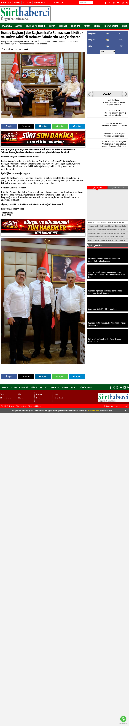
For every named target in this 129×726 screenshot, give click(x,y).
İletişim (27, 2)
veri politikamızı (93, 411)
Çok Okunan (97, 187)
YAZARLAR (107, 94)
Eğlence (63, 26)
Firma (87, 26)
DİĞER (124, 26)
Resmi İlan (39, 2)
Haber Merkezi (18, 209)
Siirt (6, 49)
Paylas (9, 126)
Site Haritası (21, 406)
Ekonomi (75, 26)
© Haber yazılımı (116, 406)
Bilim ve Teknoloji (35, 26)
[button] (90, 94)
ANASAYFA (7, 26)
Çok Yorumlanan (118, 187)
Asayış (18, 26)
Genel (97, 26)
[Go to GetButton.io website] (123, 723)
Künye (17, 2)
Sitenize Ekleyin (34, 406)
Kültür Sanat (111, 26)
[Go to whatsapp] (123, 719)
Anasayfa (6, 2)
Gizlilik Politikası (57, 2)
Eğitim (51, 26)
